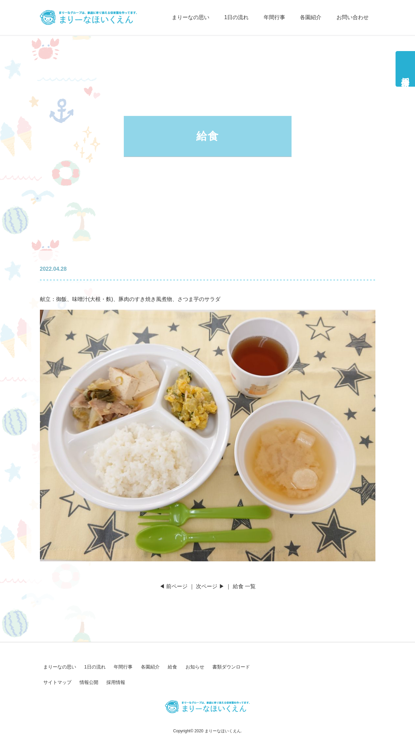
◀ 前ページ (173, 586)
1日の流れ (236, 17)
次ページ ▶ (210, 586)
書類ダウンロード (231, 666)
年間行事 (274, 17)
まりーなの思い (190, 17)
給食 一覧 (244, 586)
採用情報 (405, 73)
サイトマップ (57, 682)
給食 (172, 666)
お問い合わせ (352, 17)
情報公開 (89, 682)
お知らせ (195, 666)
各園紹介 (310, 17)
